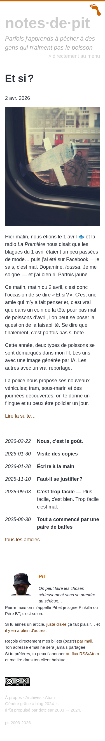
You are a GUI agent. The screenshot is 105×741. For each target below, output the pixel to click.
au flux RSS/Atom (82, 653)
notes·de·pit (47, 22)
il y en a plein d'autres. (26, 630)
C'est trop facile (55, 491)
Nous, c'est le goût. (60, 441)
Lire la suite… (20, 416)
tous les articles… (25, 539)
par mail (84, 641)
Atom (50, 697)
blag (39, 703)
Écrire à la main (55, 466)
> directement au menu (74, 56)
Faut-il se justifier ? (60, 479)
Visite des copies (57, 454)
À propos (13, 697)
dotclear (46, 710)
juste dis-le (56, 624)
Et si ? (19, 78)
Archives (33, 697)
